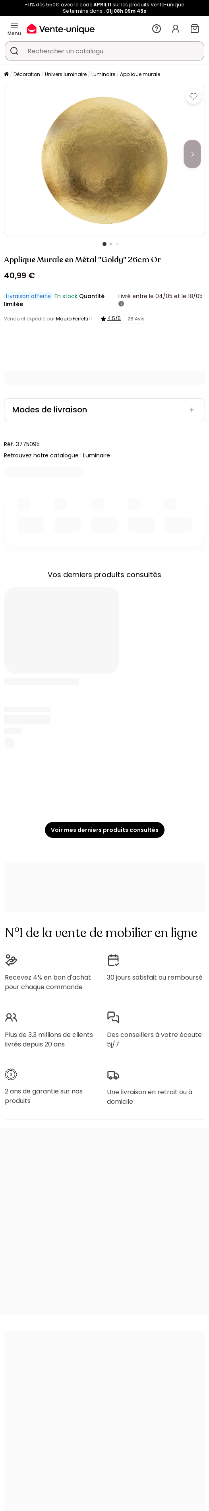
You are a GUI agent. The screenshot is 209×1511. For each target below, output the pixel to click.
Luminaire (103, 74)
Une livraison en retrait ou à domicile (149, 1096)
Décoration (27, 74)
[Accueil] (6, 74)
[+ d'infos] (121, 304)
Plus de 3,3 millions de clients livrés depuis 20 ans (49, 1039)
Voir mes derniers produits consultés (105, 830)
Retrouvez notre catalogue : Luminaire (57, 455)
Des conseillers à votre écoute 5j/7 (154, 1039)
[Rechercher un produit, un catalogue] (14, 51)
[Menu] (14, 25)
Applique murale (140, 74)
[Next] (192, 154)
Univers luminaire (66, 74)
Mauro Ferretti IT (74, 318)
